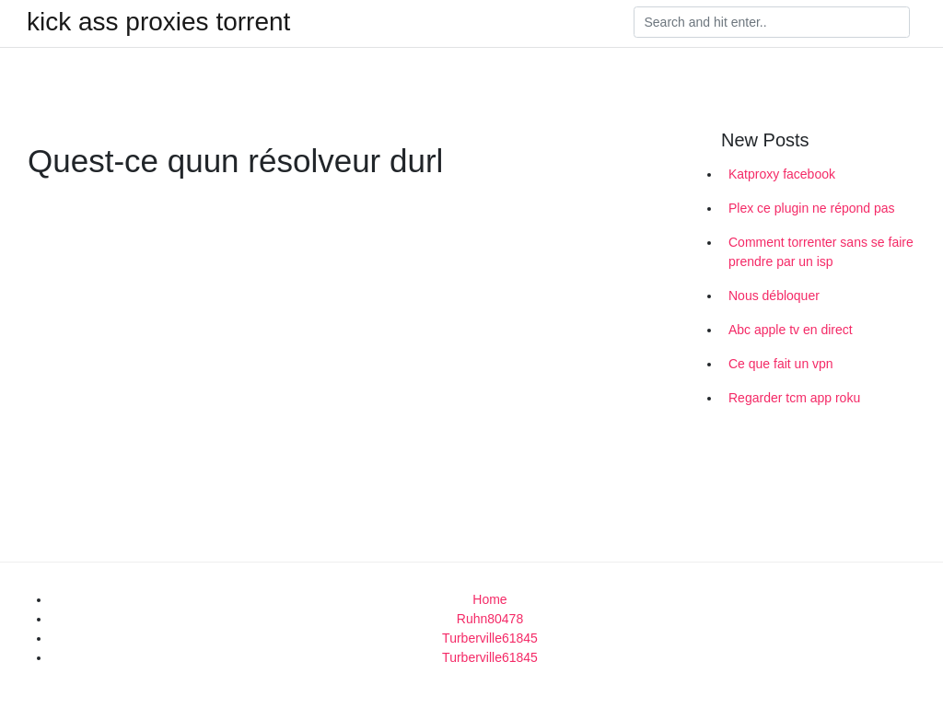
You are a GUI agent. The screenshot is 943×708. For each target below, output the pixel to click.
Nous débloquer (774, 295)
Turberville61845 (490, 638)
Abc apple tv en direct (790, 329)
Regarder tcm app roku (794, 397)
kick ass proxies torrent (158, 22)
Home (489, 599)
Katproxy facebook (781, 174)
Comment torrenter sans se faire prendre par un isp (821, 252)
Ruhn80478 (490, 618)
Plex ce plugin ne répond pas (811, 208)
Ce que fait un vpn (780, 363)
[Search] (772, 22)
